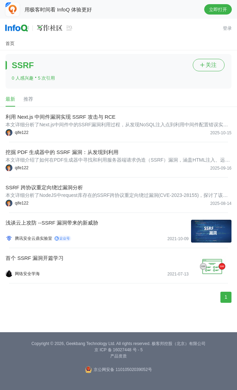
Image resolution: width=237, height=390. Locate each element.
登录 (227, 28)
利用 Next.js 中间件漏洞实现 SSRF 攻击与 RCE (60, 117)
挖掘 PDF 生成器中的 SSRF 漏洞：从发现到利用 (62, 152)
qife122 (21, 132)
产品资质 (118, 356)
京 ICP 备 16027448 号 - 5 (118, 349)
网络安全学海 (27, 273)
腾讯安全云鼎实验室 (33, 238)
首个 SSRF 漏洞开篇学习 (35, 258)
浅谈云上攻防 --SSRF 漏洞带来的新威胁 (52, 223)
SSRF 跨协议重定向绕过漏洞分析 (44, 187)
